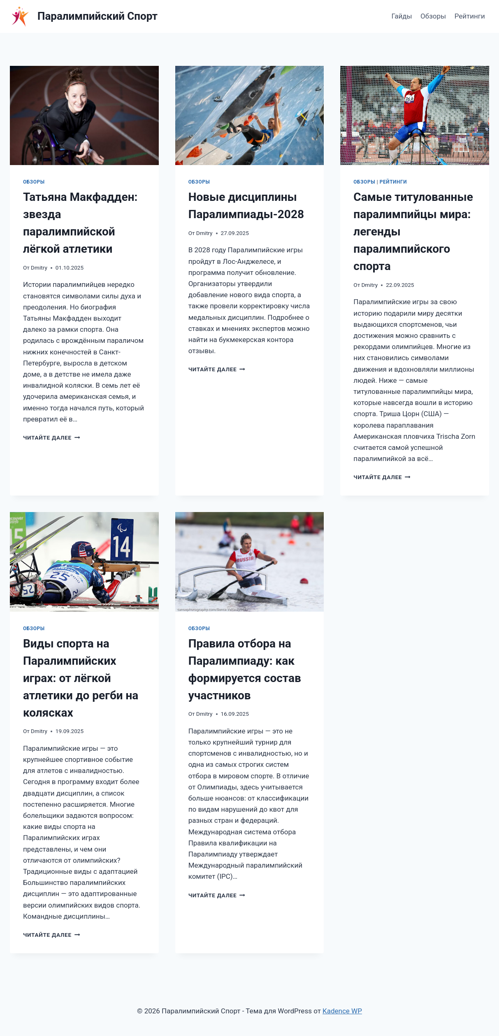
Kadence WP (342, 1011)
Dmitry (39, 267)
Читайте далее (51, 437)
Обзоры (433, 16)
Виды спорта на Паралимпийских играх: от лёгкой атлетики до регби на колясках (80, 678)
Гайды (401, 16)
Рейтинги (470, 16)
